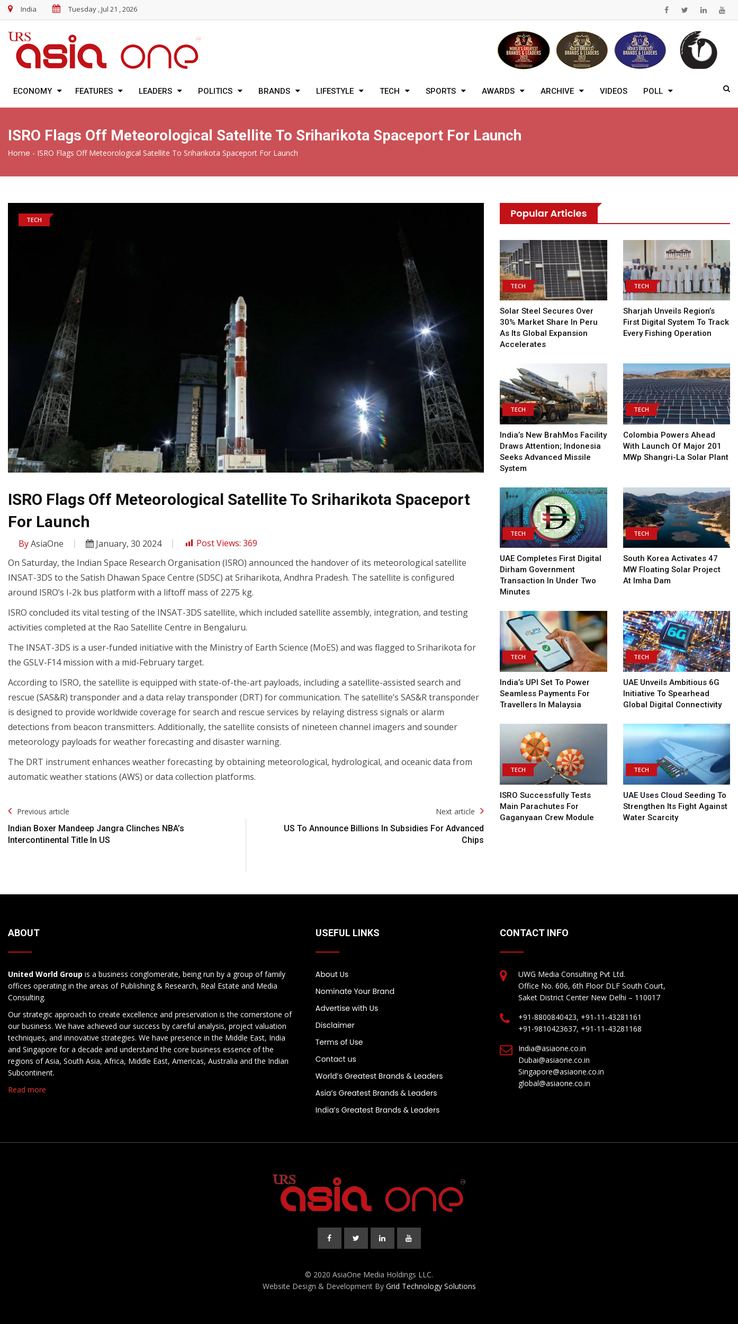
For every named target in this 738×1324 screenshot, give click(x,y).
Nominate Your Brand (355, 991)
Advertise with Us (347, 1008)
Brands (274, 91)
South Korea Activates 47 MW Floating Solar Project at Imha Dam (672, 569)
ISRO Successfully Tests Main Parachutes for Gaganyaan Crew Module (547, 806)
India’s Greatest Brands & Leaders (378, 1110)
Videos (613, 91)
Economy (32, 91)
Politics (215, 91)
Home (19, 153)
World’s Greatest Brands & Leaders (379, 1076)
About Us (332, 974)
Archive (557, 91)
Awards (498, 91)
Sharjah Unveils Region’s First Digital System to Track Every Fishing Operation (676, 322)
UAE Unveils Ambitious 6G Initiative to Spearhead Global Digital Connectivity (672, 693)
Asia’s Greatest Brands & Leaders (376, 1093)
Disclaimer (335, 1025)
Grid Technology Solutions (431, 1286)
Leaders (155, 91)
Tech (390, 91)
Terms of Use (339, 1042)
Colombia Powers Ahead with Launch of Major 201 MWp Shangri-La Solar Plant (675, 446)
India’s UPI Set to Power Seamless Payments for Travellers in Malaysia (545, 693)
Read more (27, 1090)
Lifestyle (335, 91)
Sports (441, 91)
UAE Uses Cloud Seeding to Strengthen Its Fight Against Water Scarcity (675, 806)
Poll (653, 91)
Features (94, 91)
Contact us (336, 1059)
